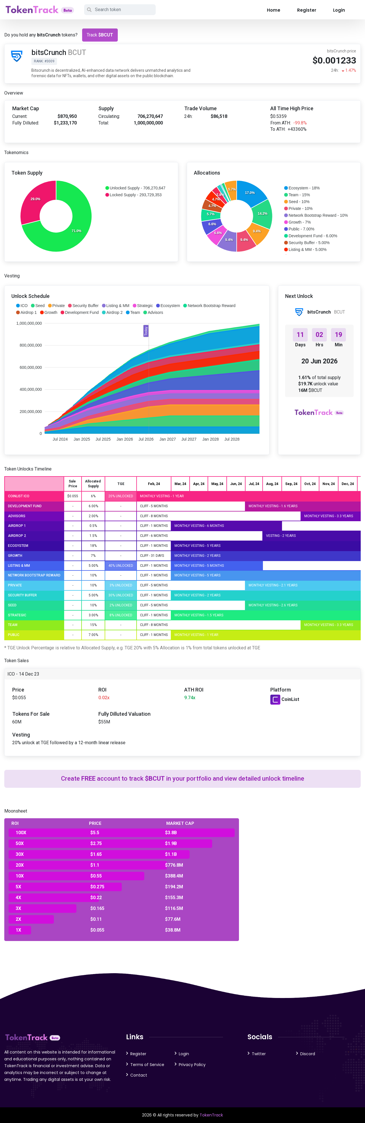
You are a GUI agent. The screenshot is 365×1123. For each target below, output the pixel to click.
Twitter (259, 1054)
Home (273, 10)
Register (306, 10)
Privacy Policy (192, 1064)
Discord (307, 1054)
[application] (91, 216)
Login (339, 10)
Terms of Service (147, 1064)
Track (100, 35)
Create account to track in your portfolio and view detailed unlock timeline (182, 778)
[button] (135, 188)
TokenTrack (211, 1115)
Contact (138, 1075)
